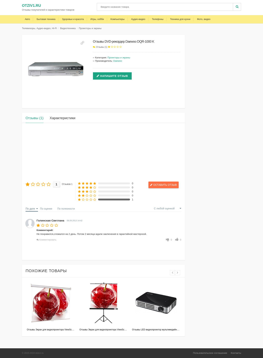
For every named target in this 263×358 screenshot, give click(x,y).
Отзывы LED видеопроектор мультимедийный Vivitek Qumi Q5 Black (167, 329)
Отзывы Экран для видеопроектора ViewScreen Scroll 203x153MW (61, 329)
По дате (30, 208)
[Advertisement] (103, 152)
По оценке (46, 208)
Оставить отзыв (165, 184)
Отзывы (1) (101, 47)
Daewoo (117, 60)
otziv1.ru (31, 5)
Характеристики (62, 118)
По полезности (66, 208)
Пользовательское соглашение (210, 353)
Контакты (236, 353)
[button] (82, 43)
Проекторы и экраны (90, 28)
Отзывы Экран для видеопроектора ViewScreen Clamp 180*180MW (114, 329)
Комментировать (47, 239)
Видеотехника (68, 28)
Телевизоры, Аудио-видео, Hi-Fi (39, 28)
